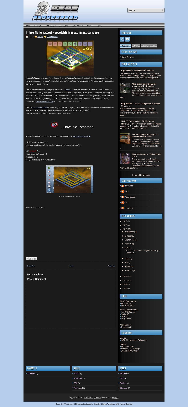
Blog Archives (149, 46)
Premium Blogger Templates (104, 404)
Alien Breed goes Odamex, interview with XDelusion (144, 85)
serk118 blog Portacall (81, 136)
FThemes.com (69, 404)
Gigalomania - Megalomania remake (137, 71)
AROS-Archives (127, 346)
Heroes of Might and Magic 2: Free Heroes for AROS (145, 135)
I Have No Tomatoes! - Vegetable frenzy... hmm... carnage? (62, 32)
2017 (125, 221)
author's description (40, 107)
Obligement (126, 327)
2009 (125, 284)
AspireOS (125, 314)
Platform (77, 388)
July (127, 248)
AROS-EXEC (126, 303)
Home (28, 25)
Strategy (123, 388)
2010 (125, 280)
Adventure (78, 378)
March (128, 266)
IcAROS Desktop (128, 312)
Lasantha (89, 404)
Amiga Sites (126, 318)
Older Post (111, 266)
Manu (126, 191)
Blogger (146, 175)
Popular (125, 46)
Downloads (78, 25)
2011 (125, 276)
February (129, 270)
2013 (125, 225)
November (129, 232)
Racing (123, 383)
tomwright (128, 208)
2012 (125, 229)
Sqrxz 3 (124, 57)
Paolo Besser (130, 197)
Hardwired (128, 186)
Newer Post (31, 266)
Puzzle (40, 37)
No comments (52, 37)
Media (91, 25)
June (127, 258)
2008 (125, 288)
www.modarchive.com (44, 102)
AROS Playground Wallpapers (134, 340)
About (100, 25)
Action (76, 373)
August (128, 244)
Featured (37, 25)
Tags (136, 46)
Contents (51, 25)
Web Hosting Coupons (124, 404)
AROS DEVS (64, 25)
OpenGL (68, 90)
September (130, 240)
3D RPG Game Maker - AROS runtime (138, 121)
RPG (122, 378)
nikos (126, 202)
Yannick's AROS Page (130, 349)
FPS (75, 383)
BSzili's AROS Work (129, 351)
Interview (31, 373)
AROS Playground (92, 397)
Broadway (125, 316)
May (127, 262)
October (128, 236)
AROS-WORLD (127, 306)
